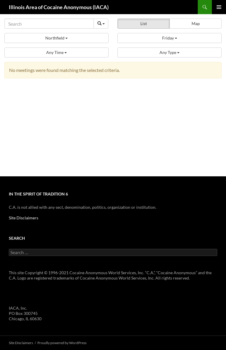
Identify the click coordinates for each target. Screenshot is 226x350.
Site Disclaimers (23, 217)
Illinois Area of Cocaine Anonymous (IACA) (59, 7)
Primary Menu (219, 7)
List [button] (143, 23)
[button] (56, 38)
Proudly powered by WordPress (62, 343)
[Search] (49, 24)
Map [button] (196, 23)
